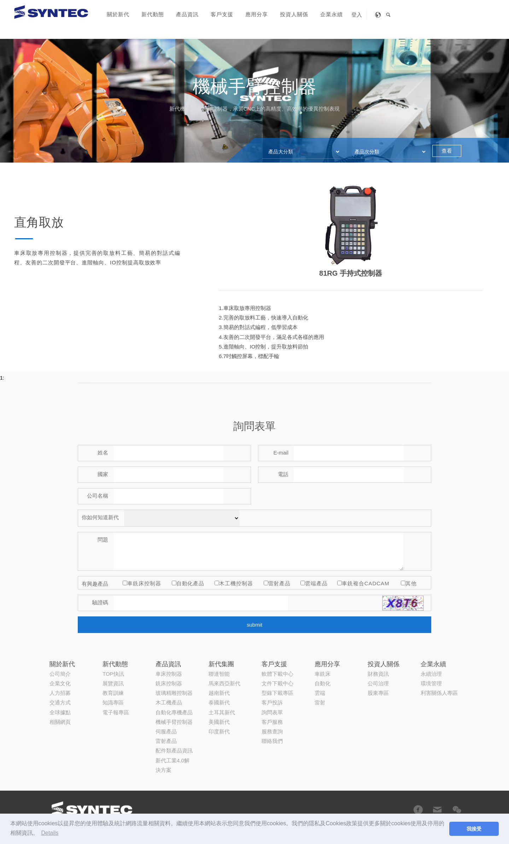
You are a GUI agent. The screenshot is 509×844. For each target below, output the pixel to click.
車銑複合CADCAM (365, 583)
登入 (356, 15)
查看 (446, 151)
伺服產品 (166, 672)
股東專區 (378, 633)
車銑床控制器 (144, 583)
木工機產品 (169, 643)
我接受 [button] (474, 829)
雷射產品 (279, 583)
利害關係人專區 (439, 633)
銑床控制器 (169, 624)
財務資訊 (378, 614)
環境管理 (431, 624)
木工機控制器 (236, 583)
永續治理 (431, 614)
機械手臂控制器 (174, 662)
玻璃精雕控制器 (174, 633)
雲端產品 (316, 583)
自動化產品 (190, 583)
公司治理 (378, 624)
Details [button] (49, 833)
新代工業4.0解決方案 (172, 705)
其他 (411, 583)
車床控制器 (169, 614)
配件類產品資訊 (174, 691)
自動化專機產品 (174, 652)
